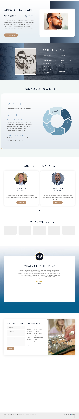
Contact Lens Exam (47, 63)
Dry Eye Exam (46, 66)
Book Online (11, 35)
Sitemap (6, 416)
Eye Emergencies (62, 65)
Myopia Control (46, 72)
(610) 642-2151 (20, 16)
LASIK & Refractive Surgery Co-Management (63, 69)
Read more (21, 202)
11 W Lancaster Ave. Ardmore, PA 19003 (9, 16)
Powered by (69, 414)
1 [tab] (39, 210)
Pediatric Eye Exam (47, 60)
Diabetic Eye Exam (47, 69)
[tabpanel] (21, 188)
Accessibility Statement (30, 414)
